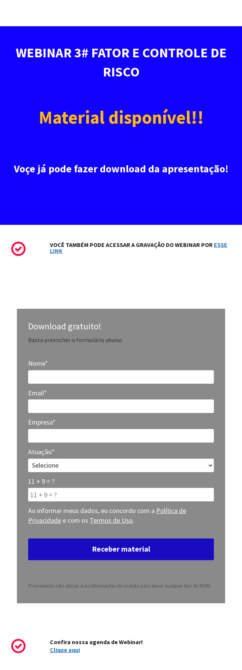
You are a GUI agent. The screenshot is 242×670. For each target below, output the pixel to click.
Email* (37, 393)
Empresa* (42, 422)
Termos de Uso (111, 520)
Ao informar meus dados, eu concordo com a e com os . (107, 515)
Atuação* (41, 451)
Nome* (38, 363)
